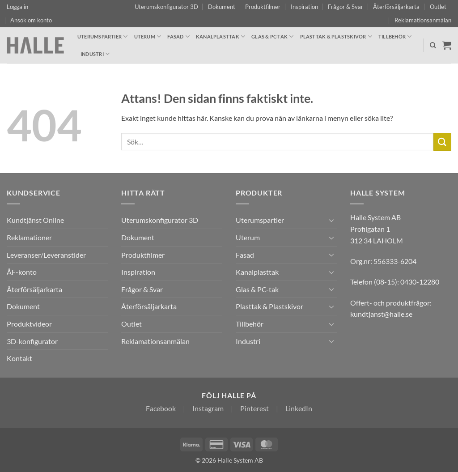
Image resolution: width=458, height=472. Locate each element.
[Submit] (442, 141)
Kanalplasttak (220, 36)
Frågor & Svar (345, 6)
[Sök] (433, 45)
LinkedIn (298, 408)
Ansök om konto (31, 20)
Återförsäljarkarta (396, 6)
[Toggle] (331, 220)
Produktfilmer (262, 6)
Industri (95, 54)
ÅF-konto (22, 272)
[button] (17, 6)
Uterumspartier (102, 36)
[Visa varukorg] (446, 45)
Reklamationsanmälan (422, 20)
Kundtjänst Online (35, 220)
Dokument (221, 6)
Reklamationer (29, 237)
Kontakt (19, 358)
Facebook (161, 408)
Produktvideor (29, 323)
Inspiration (304, 6)
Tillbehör (394, 36)
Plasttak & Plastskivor (336, 36)
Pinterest (254, 408)
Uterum (147, 36)
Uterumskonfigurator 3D (166, 6)
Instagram (208, 408)
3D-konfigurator (32, 341)
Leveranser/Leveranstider (46, 255)
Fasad (178, 36)
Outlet (438, 6)
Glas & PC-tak (272, 36)
